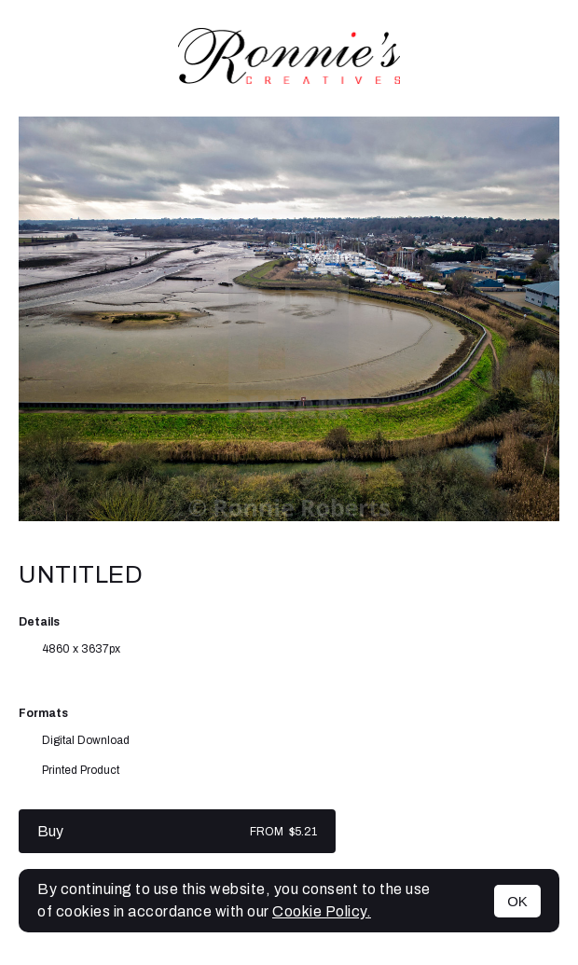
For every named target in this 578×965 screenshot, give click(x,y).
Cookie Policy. (321, 911)
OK (517, 901)
